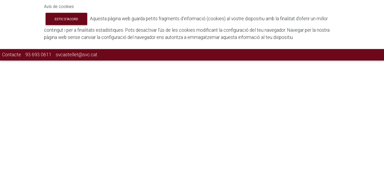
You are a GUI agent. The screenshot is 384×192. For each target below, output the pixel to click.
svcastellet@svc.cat (76, 54)
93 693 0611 (38, 54)
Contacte (11, 54)
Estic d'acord (66, 19)
